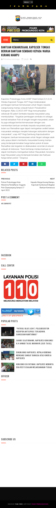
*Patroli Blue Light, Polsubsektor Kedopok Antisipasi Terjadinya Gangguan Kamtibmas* (32, 331)
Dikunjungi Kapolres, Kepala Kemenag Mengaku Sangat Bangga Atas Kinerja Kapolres (33, 355)
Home (5, 39)
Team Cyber (19, 504)
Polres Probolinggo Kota (40, 504)
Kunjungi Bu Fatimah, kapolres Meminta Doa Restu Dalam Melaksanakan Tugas (35, 366)
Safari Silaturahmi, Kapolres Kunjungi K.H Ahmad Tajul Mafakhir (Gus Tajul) (34, 342)
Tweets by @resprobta (12, 315)
